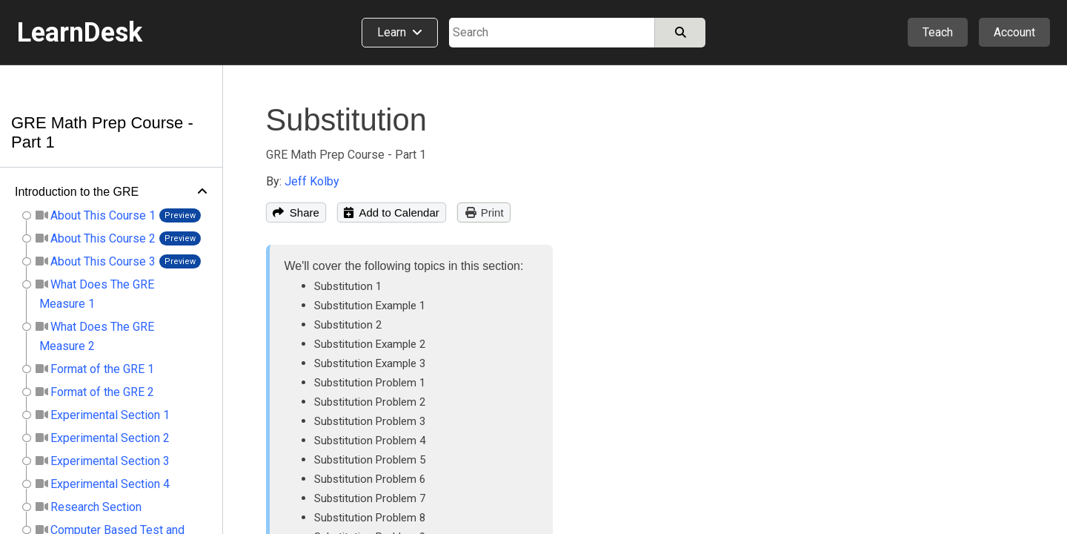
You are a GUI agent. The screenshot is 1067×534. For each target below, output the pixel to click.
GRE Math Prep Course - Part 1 (346, 155)
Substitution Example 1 (369, 305)
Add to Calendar (391, 212)
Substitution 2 (348, 325)
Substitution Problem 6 (369, 479)
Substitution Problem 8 (369, 517)
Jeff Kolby (312, 181)
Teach (938, 32)
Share (296, 212)
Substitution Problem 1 (369, 382)
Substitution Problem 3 (369, 421)
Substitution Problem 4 (369, 440)
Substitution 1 (348, 286)
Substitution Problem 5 (369, 460)
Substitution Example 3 (369, 363)
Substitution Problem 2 (369, 402)
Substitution (346, 119)
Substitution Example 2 (369, 344)
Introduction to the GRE (77, 191)
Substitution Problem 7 (369, 498)
